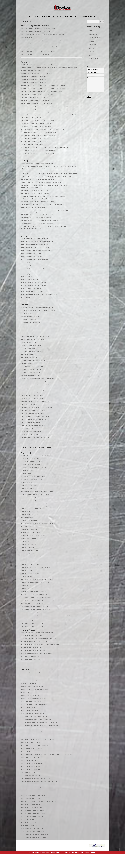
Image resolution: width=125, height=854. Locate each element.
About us (76, 16)
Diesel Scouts (93, 34)
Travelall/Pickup (94, 58)
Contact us (68, 16)
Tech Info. (60, 16)
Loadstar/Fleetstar (95, 37)
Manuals (91, 41)
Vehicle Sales (92, 62)
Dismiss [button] (94, 852)
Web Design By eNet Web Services (52, 842)
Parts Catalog (86, 16)
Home (30, 16)
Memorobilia (92, 44)
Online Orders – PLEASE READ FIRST (44, 16)
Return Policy (101, 842)
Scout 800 (91, 51)
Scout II (91, 55)
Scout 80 (91, 48)
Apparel (91, 30)
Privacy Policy (93, 842)
